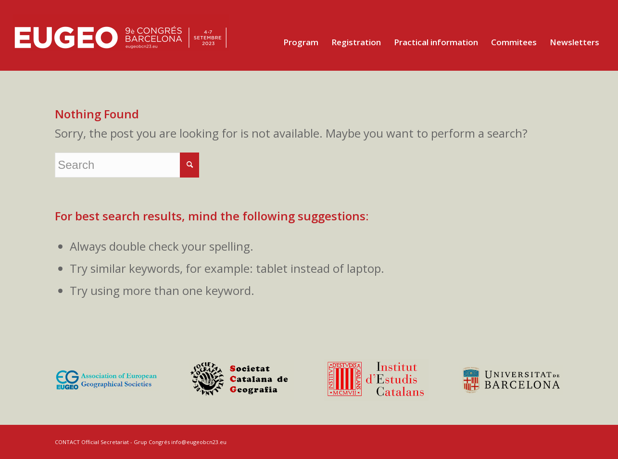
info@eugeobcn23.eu (199, 442)
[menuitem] (301, 42)
